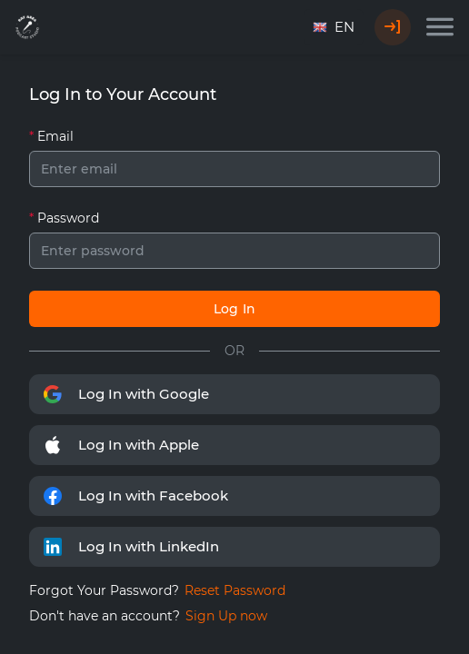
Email (55, 136)
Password (68, 218)
